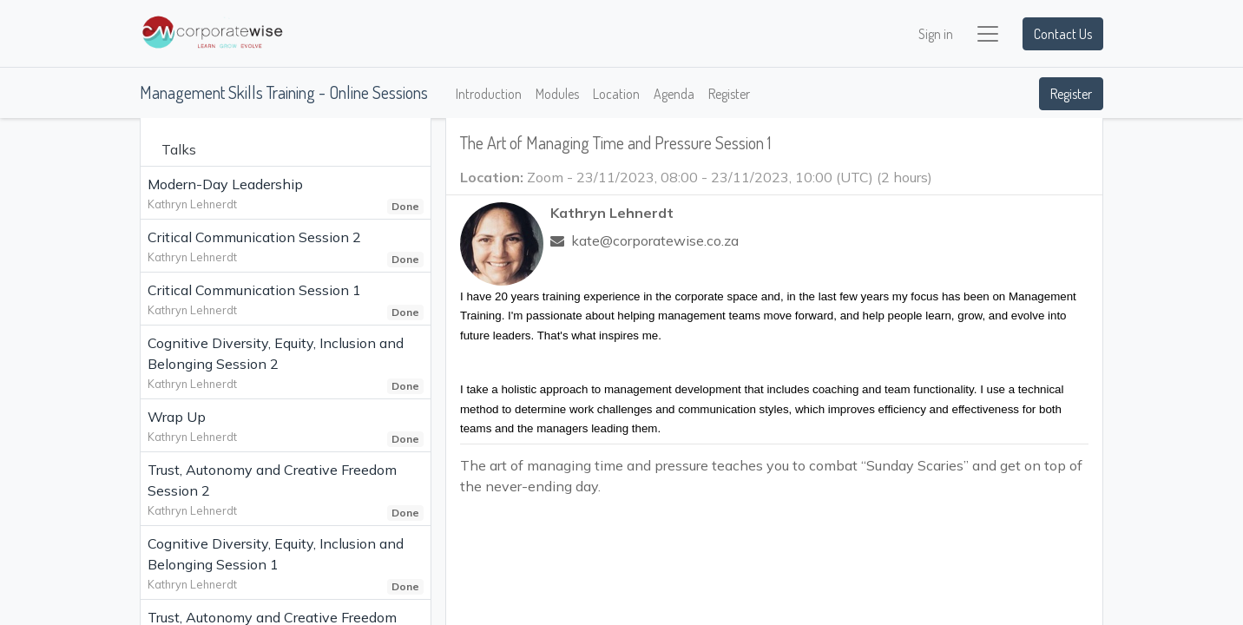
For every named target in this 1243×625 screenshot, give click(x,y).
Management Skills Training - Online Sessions (284, 92)
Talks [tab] (178, 149)
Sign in (935, 34)
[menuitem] (489, 93)
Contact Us (1063, 34)
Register (1071, 93)
